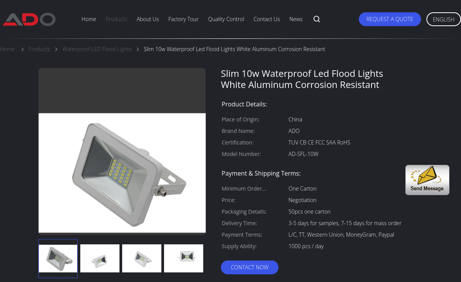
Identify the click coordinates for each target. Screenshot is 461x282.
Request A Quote (389, 19)
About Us (148, 19)
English (443, 19)
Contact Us (267, 19)
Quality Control (226, 19)
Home (88, 19)
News (295, 19)
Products (116, 19)
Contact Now (250, 267)
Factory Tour (183, 19)
